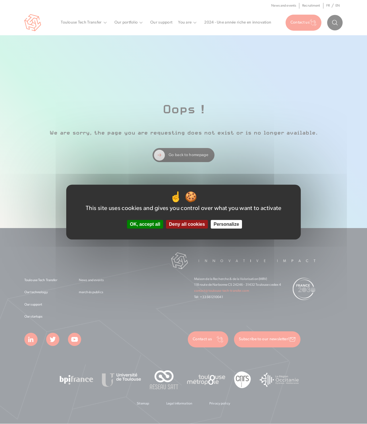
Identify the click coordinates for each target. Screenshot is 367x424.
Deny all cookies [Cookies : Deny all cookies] (187, 224)
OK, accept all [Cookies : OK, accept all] (145, 224)
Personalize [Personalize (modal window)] (226, 224)
